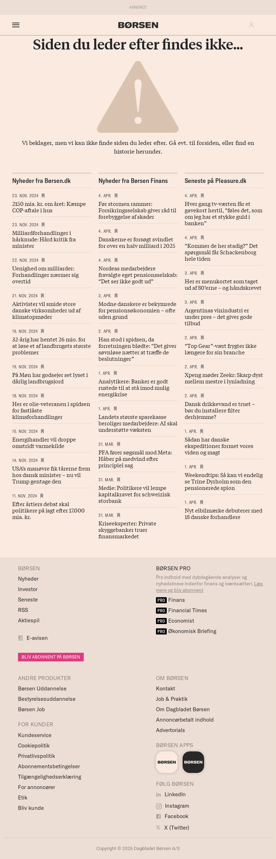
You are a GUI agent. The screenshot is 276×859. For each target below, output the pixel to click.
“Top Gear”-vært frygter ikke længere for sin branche (221, 348)
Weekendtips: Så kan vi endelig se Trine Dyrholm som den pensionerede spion (224, 481)
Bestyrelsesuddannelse (46, 698)
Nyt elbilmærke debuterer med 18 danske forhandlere (223, 513)
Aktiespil (29, 620)
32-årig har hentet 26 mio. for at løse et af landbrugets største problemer (51, 345)
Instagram (172, 805)
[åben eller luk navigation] (17, 25)
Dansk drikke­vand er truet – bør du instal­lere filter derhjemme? (220, 410)
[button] (253, 25)
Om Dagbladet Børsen (183, 709)
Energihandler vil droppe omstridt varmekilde (44, 442)
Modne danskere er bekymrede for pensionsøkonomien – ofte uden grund (137, 309)
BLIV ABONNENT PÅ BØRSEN (51, 657)
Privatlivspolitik (36, 755)
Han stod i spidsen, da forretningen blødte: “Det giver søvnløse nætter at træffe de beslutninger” (137, 348)
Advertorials (170, 730)
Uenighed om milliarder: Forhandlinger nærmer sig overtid (45, 274)
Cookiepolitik (34, 745)
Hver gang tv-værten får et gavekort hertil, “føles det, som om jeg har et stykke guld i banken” (223, 213)
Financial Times (181, 610)
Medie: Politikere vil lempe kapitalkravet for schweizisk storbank (134, 493)
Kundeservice (34, 735)
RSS (23, 610)
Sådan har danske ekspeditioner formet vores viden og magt (219, 445)
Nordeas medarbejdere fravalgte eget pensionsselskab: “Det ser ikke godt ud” (138, 274)
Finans (170, 599)
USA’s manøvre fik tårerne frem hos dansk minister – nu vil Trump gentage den (51, 474)
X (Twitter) (172, 827)
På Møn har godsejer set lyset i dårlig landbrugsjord (50, 377)
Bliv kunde (31, 807)
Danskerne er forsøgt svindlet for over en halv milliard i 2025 (136, 242)
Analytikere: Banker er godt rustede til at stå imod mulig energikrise (133, 387)
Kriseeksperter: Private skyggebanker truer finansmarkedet (127, 529)
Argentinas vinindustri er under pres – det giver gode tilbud (218, 316)
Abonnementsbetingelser (49, 766)
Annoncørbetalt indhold (185, 719)
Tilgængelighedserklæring (49, 776)
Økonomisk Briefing (186, 631)
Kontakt (165, 688)
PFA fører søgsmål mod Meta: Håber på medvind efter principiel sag (135, 458)
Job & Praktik (172, 698)
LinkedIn (171, 794)
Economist (175, 620)
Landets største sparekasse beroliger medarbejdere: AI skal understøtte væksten (138, 422)
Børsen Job (31, 709)
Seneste (28, 599)
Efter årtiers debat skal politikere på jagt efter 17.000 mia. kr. (48, 510)
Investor (27, 589)
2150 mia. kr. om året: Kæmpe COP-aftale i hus (49, 206)
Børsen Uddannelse (42, 688)
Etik (22, 797)
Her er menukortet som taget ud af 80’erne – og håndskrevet (223, 284)
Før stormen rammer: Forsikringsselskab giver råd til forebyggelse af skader (137, 209)
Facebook (172, 816)
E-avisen (37, 637)
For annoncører (36, 787)
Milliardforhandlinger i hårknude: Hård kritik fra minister (44, 238)
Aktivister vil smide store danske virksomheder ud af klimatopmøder (46, 309)
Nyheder (28, 578)
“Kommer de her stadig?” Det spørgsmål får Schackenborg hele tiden (221, 251)
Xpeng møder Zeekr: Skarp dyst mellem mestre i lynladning (224, 377)
